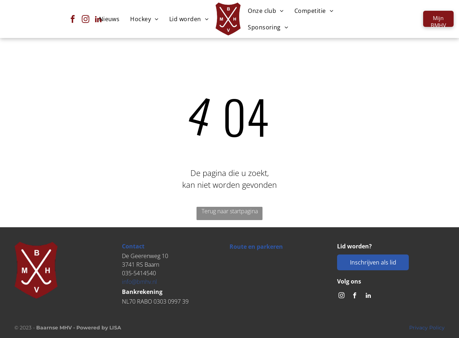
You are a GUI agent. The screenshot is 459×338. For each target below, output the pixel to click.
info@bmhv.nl (139, 282)
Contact (133, 246)
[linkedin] (368, 296)
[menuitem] (109, 19)
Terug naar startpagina (230, 211)
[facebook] (72, 20)
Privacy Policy (427, 327)
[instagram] (341, 296)
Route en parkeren (256, 247)
